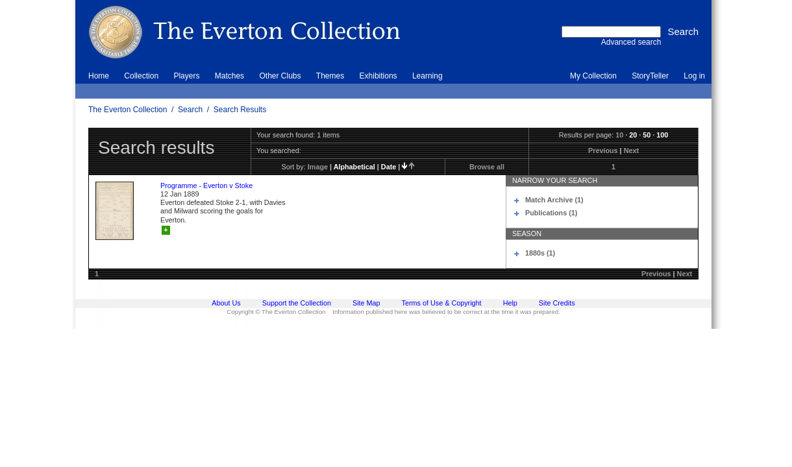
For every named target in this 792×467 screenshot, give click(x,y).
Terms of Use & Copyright (442, 303)
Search (190, 109)
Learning (427, 75)
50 (646, 135)
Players (186, 75)
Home (98, 75)
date (388, 167)
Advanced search (631, 42)
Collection (141, 75)
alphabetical (354, 167)
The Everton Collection (127, 109)
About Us (226, 303)
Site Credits (557, 303)
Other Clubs (280, 75)
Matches (229, 75)
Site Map (366, 303)
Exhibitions (378, 75)
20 (633, 135)
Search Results (240, 109)
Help (510, 303)
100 (662, 135)
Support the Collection (296, 303)
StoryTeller (650, 75)
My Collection (593, 75)
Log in (694, 75)
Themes (330, 75)
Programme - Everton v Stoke (206, 185)
